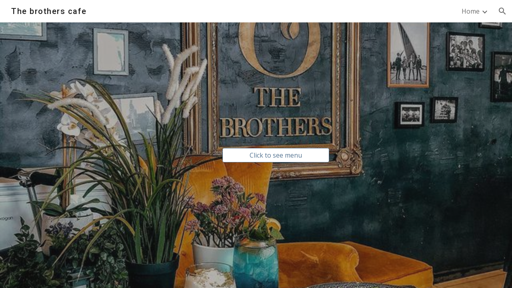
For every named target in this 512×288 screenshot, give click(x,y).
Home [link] (471, 11)
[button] (502, 11)
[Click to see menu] (275, 155)
